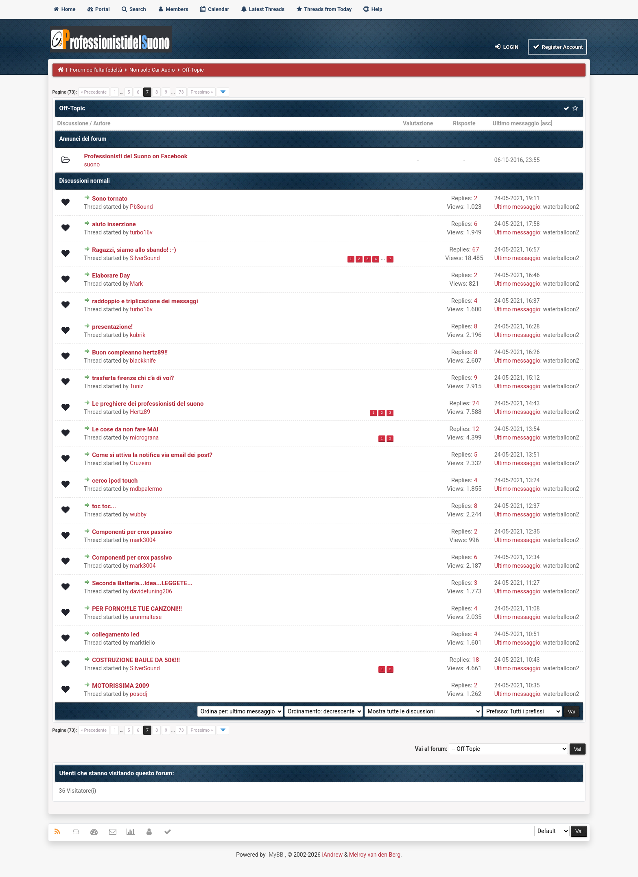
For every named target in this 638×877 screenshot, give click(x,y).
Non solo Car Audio (152, 70)
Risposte (464, 123)
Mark (136, 283)
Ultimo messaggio (516, 123)
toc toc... (104, 506)
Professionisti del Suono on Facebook (135, 156)
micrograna (144, 437)
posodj (138, 694)
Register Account (557, 46)
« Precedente (94, 92)
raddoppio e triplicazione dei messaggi (145, 301)
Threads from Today (323, 9)
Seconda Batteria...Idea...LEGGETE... (142, 583)
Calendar (214, 9)
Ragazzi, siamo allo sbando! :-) (134, 250)
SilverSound (145, 258)
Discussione (73, 123)
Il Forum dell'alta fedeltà (94, 70)
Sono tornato (109, 198)
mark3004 (142, 540)
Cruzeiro (140, 463)
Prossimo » (201, 92)
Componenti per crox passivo (132, 532)
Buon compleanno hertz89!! (130, 352)
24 (475, 403)
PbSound (141, 206)
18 (475, 659)
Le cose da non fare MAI (125, 429)
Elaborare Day (111, 275)
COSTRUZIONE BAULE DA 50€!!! (136, 660)
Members (172, 9)
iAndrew (332, 854)
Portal (98, 9)
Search (133, 9)
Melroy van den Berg (374, 854)
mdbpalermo (146, 489)
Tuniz (137, 386)
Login (506, 46)
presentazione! (112, 326)
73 (181, 92)
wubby (138, 514)
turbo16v (141, 232)
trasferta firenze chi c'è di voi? (133, 378)
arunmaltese (146, 617)
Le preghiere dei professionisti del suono (147, 403)
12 (475, 429)
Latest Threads (262, 9)
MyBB (276, 854)
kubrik (137, 335)
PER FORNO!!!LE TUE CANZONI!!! (137, 608)
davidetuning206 (151, 591)
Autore (101, 123)
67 (475, 249)
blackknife (143, 360)
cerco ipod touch (115, 480)
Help (372, 9)
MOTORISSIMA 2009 (120, 685)
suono (92, 164)
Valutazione (418, 123)
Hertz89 (140, 412)
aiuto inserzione (114, 224)
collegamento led (115, 634)
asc (546, 123)
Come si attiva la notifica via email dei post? (152, 455)
